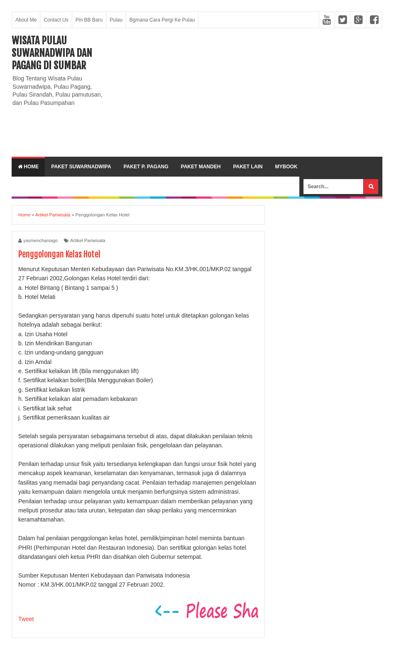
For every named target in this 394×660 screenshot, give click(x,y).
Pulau (116, 20)
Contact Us (56, 20)
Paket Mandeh (201, 167)
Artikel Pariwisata (87, 240)
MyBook (286, 167)
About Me (26, 20)
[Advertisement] (247, 92)
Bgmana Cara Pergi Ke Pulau (162, 20)
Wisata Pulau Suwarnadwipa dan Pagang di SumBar (52, 53)
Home (28, 167)
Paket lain (247, 167)
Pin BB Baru (89, 20)
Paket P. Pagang (146, 167)
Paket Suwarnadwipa (81, 167)
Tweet (26, 619)
